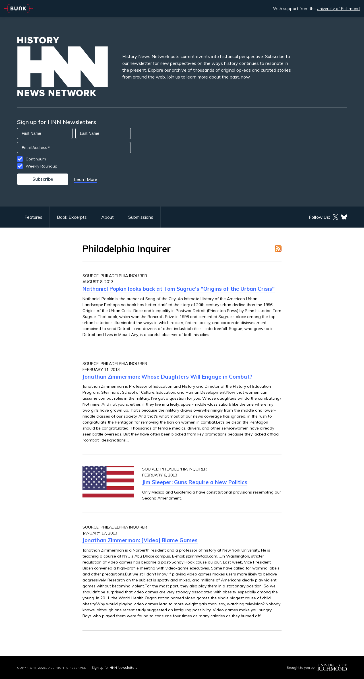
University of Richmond (338, 8)
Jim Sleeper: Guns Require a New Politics (194, 482)
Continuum (36, 159)
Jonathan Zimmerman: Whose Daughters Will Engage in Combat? (167, 376)
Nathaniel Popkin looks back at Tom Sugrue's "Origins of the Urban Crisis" (178, 288)
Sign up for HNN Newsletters (114, 667)
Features (33, 217)
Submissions (140, 217)
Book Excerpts (72, 217)
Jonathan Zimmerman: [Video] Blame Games (140, 540)
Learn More (85, 179)
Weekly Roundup (41, 166)
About (107, 217)
